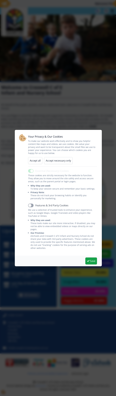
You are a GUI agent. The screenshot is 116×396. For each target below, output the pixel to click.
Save (91, 261)
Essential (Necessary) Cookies (52, 171)
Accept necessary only (58, 160)
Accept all (35, 160)
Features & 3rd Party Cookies (51, 205)
